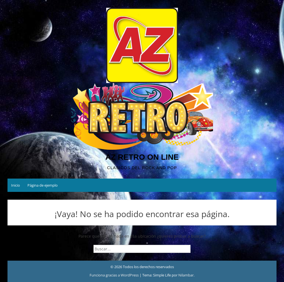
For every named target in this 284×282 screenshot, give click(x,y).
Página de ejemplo (42, 185)
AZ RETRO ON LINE (142, 157)
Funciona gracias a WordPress (115, 275)
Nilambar (186, 275)
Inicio (15, 185)
